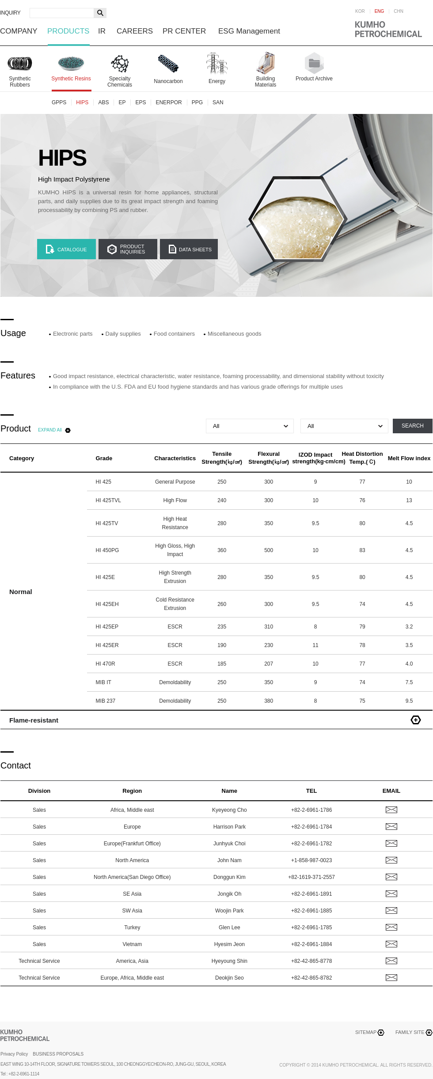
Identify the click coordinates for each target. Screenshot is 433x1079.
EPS (140, 102)
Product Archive (314, 79)
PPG (197, 102)
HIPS (82, 102)
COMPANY (19, 31)
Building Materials (266, 82)
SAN (218, 102)
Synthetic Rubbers (19, 82)
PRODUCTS (68, 31)
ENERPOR (169, 102)
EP (121, 102)
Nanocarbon (168, 81)
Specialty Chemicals (119, 82)
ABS (103, 102)
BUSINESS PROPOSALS (58, 1054)
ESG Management (249, 31)
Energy (217, 81)
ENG (379, 11)
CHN (398, 11)
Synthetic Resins (71, 79)
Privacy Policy (14, 1054)
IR (102, 31)
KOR (360, 11)
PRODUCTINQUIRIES (132, 249)
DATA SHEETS (195, 249)
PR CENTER (184, 31)
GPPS (59, 102)
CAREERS (135, 31)
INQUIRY (10, 13)
